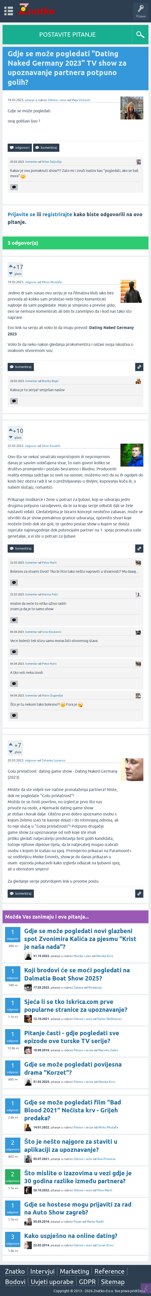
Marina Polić (50, 594)
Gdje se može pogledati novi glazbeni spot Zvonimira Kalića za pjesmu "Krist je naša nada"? (80, 938)
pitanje (30, 100)
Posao (78, 1221)
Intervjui (42, 1271)
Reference (109, 1271)
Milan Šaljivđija (52, 161)
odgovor (31, 282)
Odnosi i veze (57, 100)
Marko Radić (95, 1221)
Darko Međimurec (109, 1019)
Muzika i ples (82, 956)
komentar (31, 161)
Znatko (15, 1271)
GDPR (87, 1281)
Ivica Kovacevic (51, 631)
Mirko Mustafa (52, 282)
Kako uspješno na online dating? (70, 1235)
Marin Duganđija (52, 695)
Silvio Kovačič (51, 446)
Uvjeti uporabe (52, 1281)
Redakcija (95, 987)
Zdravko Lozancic (54, 760)
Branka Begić (50, 381)
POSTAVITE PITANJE (67, 34)
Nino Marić (104, 1190)
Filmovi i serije (83, 1050)
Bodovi (15, 1281)
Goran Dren (105, 1245)
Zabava (78, 987)
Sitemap (113, 1281)
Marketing (74, 1271)
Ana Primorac (106, 1159)
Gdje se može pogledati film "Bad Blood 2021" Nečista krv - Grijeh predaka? (72, 1110)
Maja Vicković (81, 100)
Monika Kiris (104, 956)
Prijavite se (21, 214)
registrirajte (57, 214)
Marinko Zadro (108, 1050)
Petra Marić (49, 562)
